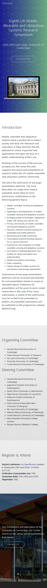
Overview (7, 3)
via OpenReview (28, 464)
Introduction (23, 59)
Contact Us (13, 544)
